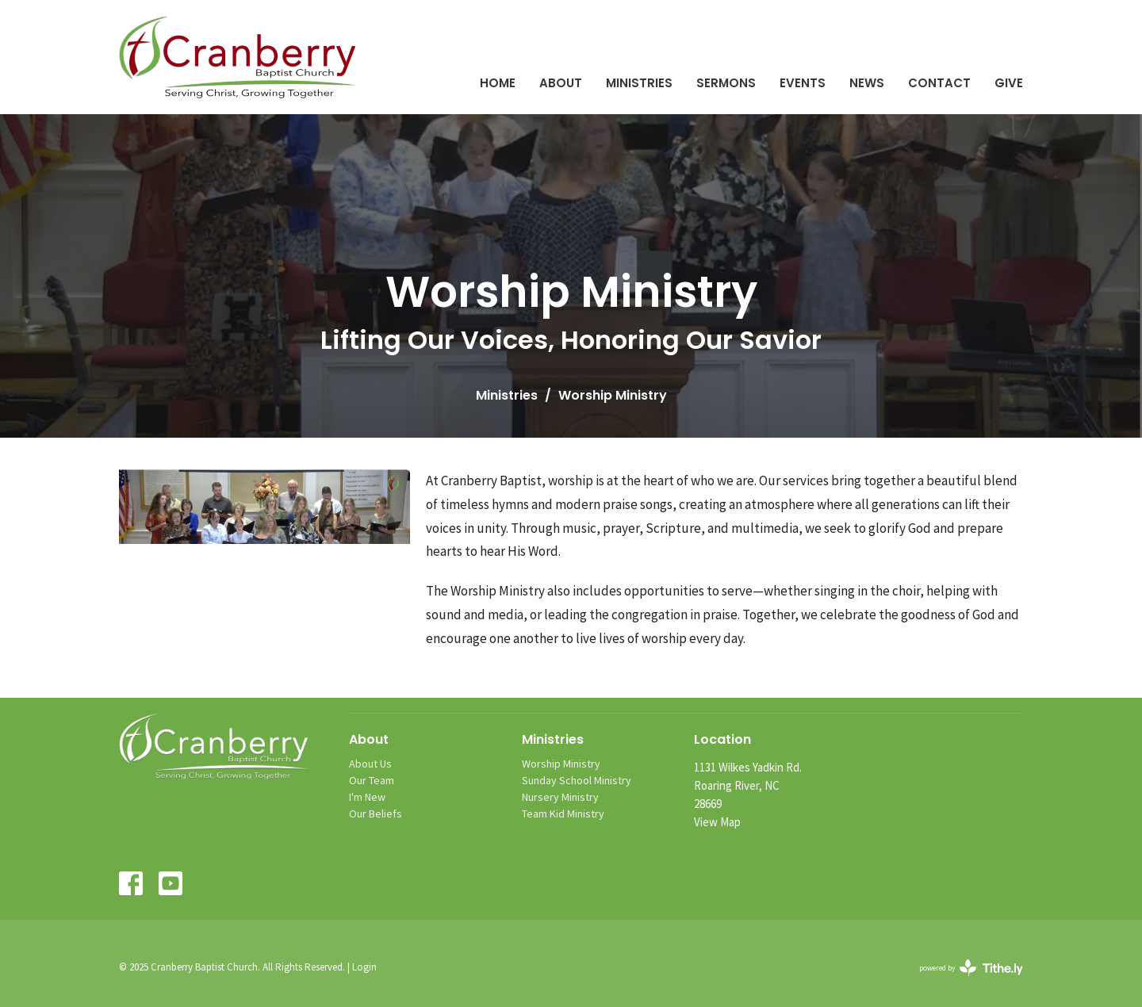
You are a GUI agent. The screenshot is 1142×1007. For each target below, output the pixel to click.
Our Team (371, 780)
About (560, 83)
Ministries (639, 83)
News (866, 83)
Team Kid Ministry (563, 813)
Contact (939, 83)
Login (364, 967)
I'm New (367, 797)
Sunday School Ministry (576, 780)
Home (497, 83)
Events (803, 83)
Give (1008, 83)
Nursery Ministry (560, 797)
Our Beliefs (375, 813)
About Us (370, 763)
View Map (717, 821)
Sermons (726, 83)
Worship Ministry (561, 763)
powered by (971, 968)
